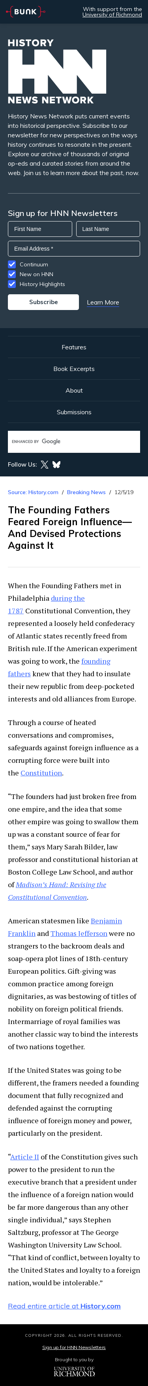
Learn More (103, 302)
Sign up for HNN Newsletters (74, 1347)
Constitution (41, 772)
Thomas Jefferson (79, 933)
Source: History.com (33, 492)
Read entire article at (64, 1305)
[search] (66, 441)
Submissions (74, 412)
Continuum (34, 264)
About (74, 390)
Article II (24, 1156)
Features (74, 347)
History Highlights (42, 284)
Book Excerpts (74, 369)
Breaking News (86, 492)
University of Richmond (112, 14)
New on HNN (36, 274)
